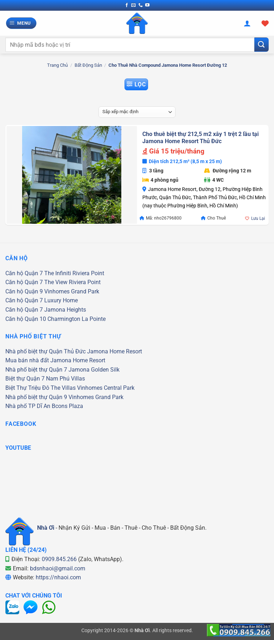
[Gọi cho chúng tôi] (140, 5)
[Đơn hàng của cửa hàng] (137, 112)
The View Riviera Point (72, 282)
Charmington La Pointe (76, 319)
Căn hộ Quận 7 (24, 273)
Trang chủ (57, 65)
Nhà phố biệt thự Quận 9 (36, 397)
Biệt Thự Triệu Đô (27, 387)
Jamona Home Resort (114, 351)
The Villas (63, 387)
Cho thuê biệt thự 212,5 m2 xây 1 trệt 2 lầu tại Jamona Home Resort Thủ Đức (200, 138)
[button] (21, 23)
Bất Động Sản (88, 65)
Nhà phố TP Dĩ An (27, 406)
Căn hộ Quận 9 (24, 291)
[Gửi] (261, 44)
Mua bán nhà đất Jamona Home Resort (55, 360)
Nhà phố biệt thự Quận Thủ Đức (45, 351)
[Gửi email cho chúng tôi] (133, 5)
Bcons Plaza (67, 406)
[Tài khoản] (247, 23)
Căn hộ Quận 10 (25, 319)
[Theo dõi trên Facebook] (127, 5)
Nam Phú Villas (65, 378)
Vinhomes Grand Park (71, 291)
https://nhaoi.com (58, 577)
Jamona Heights (65, 309)
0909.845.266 (59, 559)
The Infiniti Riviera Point (74, 273)
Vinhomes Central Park (106, 387)
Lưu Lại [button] (258, 218)
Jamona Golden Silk (94, 369)
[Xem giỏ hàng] (265, 23)
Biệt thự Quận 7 (25, 378)
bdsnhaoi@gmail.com (57, 568)
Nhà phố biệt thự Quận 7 (36, 369)
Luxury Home (61, 300)
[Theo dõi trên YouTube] (147, 5)
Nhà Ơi (45, 527)
